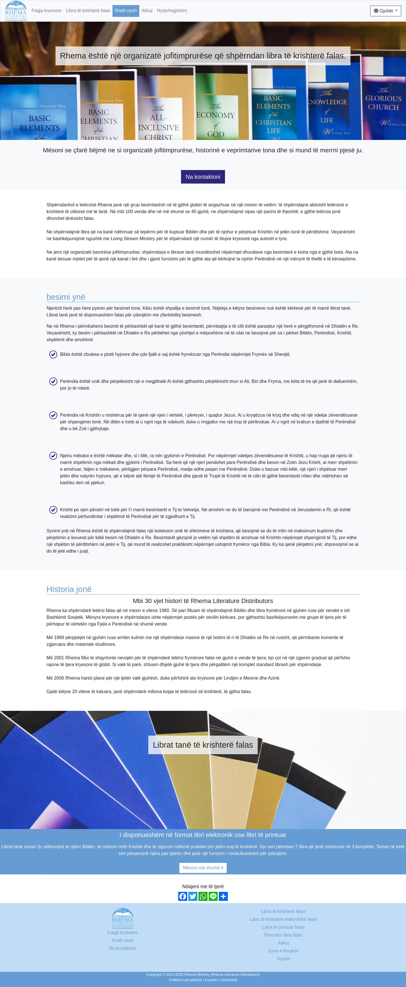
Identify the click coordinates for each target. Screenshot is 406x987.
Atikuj (147, 10)
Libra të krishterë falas (88, 10)
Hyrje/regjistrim (172, 10)
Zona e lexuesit (283, 950)
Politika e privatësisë (185, 980)
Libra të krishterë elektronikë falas (283, 919)
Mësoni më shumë (203, 867)
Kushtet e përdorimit (221, 980)
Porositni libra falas (283, 935)
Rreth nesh (126, 10)
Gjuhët (384, 10)
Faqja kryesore (46, 10)
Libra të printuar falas (283, 927)
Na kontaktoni (203, 177)
